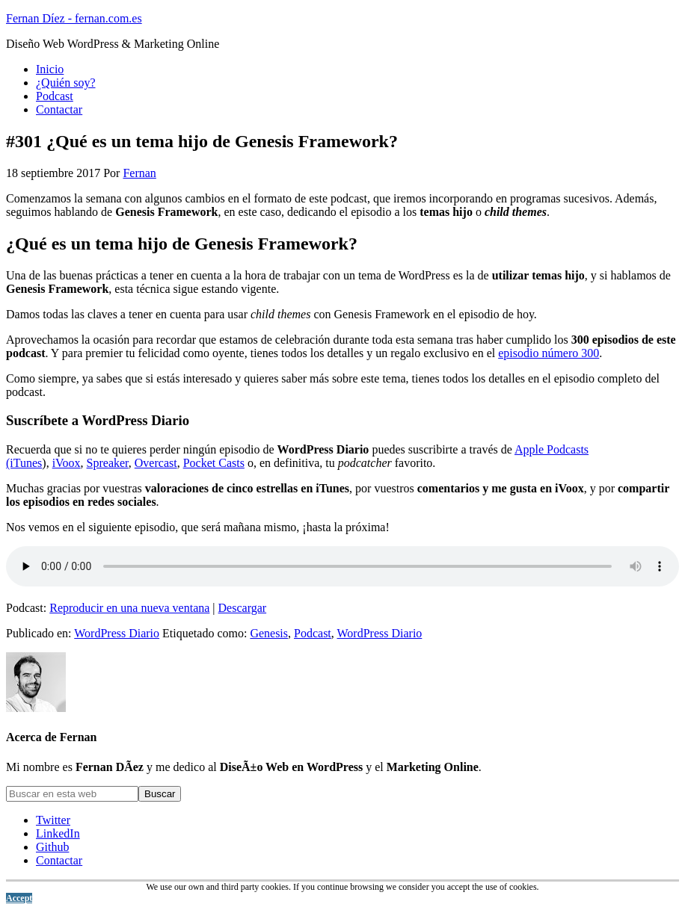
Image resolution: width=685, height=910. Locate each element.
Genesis (269, 633)
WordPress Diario (116, 633)
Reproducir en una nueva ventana (129, 607)
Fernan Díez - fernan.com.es (74, 18)
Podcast (312, 633)
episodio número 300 (548, 353)
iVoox (66, 462)
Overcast (156, 462)
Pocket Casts (214, 462)
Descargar (242, 607)
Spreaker (108, 462)
